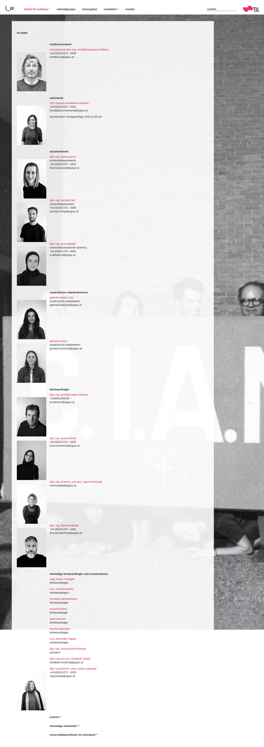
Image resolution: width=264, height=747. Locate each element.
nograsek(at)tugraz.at (62, 676)
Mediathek (110, 9)
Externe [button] (54, 717)
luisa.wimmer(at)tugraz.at (65, 445)
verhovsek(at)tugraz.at (63, 485)
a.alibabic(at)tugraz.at (62, 255)
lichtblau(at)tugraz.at (62, 57)
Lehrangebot (89, 9)
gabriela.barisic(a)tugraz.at (65, 304)
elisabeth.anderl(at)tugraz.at (66, 662)
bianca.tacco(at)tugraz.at (64, 167)
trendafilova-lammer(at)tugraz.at (69, 110)
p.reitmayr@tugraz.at (62, 402)
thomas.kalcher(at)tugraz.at (66, 532)
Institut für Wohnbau (36, 9)
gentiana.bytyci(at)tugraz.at (66, 348)
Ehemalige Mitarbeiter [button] (63, 726)
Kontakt (130, 9)
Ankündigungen (66, 9)
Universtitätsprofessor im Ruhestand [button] (72, 734)
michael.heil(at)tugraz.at (64, 211)
